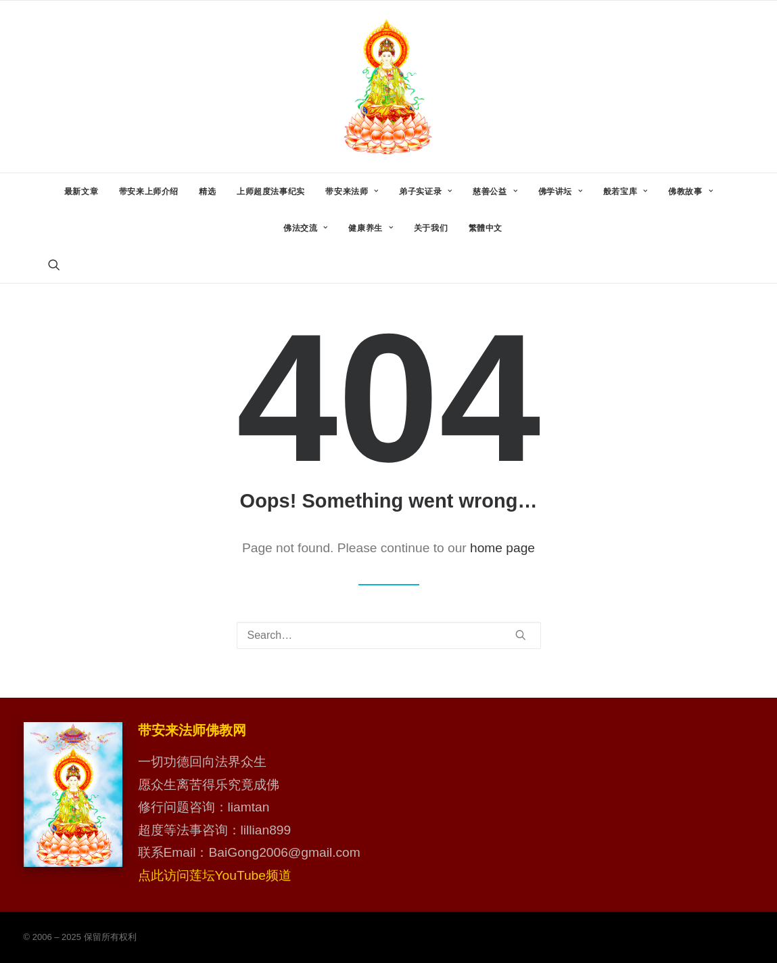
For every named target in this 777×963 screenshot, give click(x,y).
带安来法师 (351, 191)
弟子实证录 (425, 191)
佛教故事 (690, 191)
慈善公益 (495, 191)
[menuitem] (81, 191)
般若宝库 (625, 191)
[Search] (389, 635)
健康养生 (370, 228)
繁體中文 (485, 228)
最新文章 (81, 191)
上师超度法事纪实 (271, 191)
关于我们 (431, 228)
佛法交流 (305, 228)
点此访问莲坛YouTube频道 (214, 875)
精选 (207, 191)
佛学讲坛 (560, 191)
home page (502, 548)
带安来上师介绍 (149, 191)
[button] (54, 264)
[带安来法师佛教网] (388, 86)
